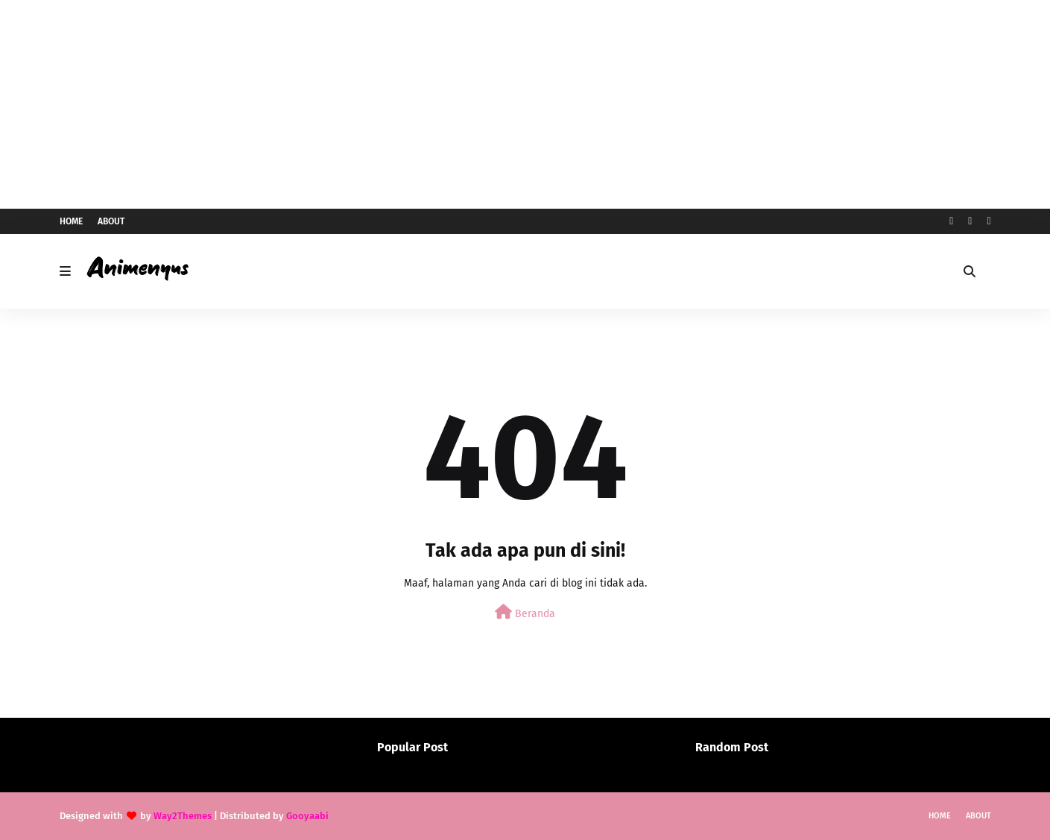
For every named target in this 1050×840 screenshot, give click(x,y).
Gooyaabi (307, 815)
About (111, 221)
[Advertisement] (525, 104)
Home (71, 221)
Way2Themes (183, 815)
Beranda (525, 612)
